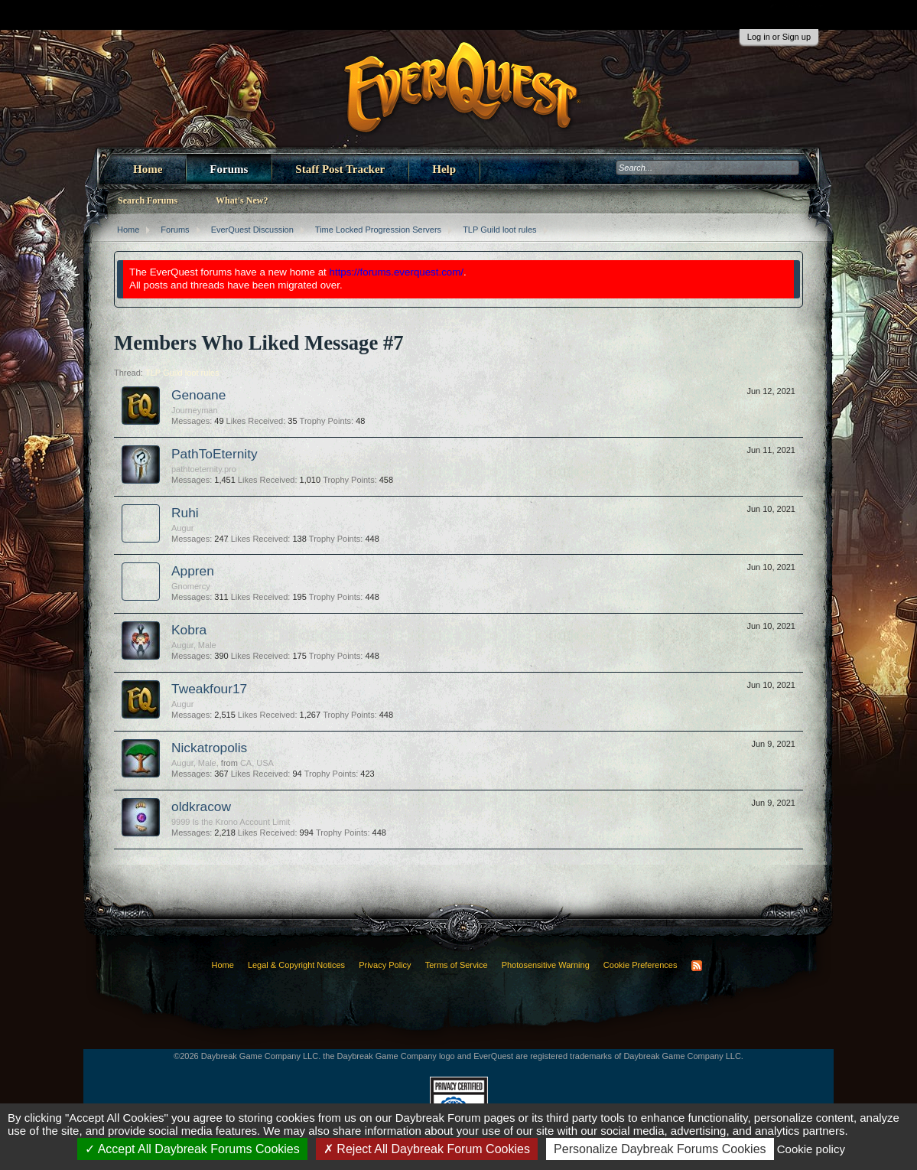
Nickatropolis (209, 747)
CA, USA (257, 763)
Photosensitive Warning (546, 965)
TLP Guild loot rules (182, 372)
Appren (192, 570)
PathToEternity (214, 453)
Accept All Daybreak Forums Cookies (192, 1148)
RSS (696, 965)
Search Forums (147, 200)
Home (147, 169)
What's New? (242, 200)
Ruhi (185, 512)
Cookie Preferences (640, 965)
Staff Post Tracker (340, 169)
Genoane (198, 394)
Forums (229, 169)
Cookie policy (811, 1148)
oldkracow (201, 806)
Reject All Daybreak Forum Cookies (427, 1148)
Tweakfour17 (209, 688)
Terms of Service (456, 965)
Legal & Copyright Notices (296, 965)
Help (444, 169)
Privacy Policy (385, 965)
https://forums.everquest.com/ (397, 272)
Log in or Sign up (779, 36)
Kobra (188, 629)
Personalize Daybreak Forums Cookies (660, 1148)
